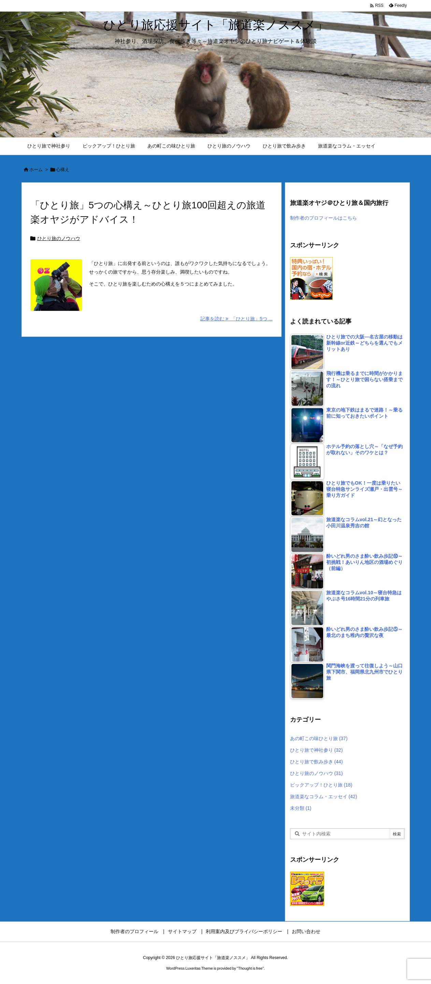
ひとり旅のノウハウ (58, 238)
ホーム (36, 169)
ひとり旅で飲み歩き (316, 761)
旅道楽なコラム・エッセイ (323, 796)
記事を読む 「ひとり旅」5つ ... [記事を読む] (236, 318)
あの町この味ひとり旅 (319, 738)
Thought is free (250, 968)
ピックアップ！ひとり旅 (321, 785)
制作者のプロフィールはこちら (323, 218)
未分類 (301, 808)
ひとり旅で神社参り (316, 750)
